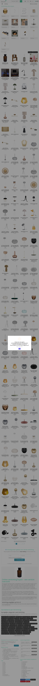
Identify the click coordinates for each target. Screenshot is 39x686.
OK (19, 348)
